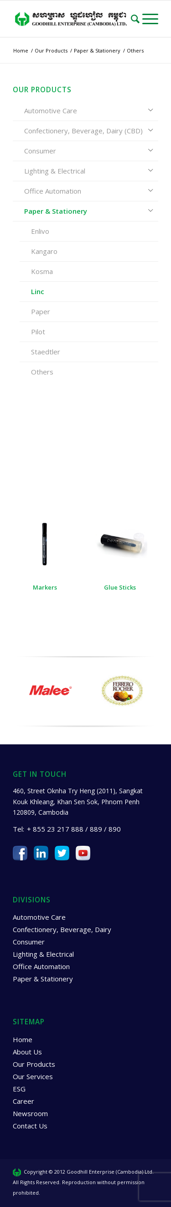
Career (23, 1103)
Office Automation (52, 190)
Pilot (38, 331)
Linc (37, 291)
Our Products (34, 1066)
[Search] (136, 18)
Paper (40, 311)
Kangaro (44, 251)
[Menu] (150, 18)
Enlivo (40, 231)
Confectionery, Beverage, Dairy (62, 932)
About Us (27, 1054)
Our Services (33, 1078)
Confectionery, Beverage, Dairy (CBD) (83, 130)
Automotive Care (50, 110)
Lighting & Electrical (54, 170)
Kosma (42, 271)
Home (22, 1041)
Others (42, 371)
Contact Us (30, 1128)
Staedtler (45, 351)
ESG (19, 1091)
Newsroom (30, 1115)
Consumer (40, 150)
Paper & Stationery (55, 211)
